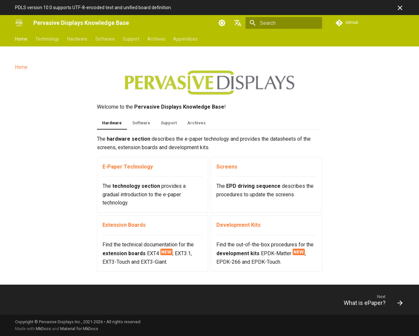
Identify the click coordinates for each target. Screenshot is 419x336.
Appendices (185, 39)
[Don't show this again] (400, 8)
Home (21, 39)
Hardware (77, 39)
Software (105, 39)
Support (131, 39)
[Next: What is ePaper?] (371, 301)
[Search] (284, 23)
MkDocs (43, 328)
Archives (156, 39)
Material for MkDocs (79, 328)
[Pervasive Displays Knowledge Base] (19, 22)
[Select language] (237, 22)
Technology (47, 39)
